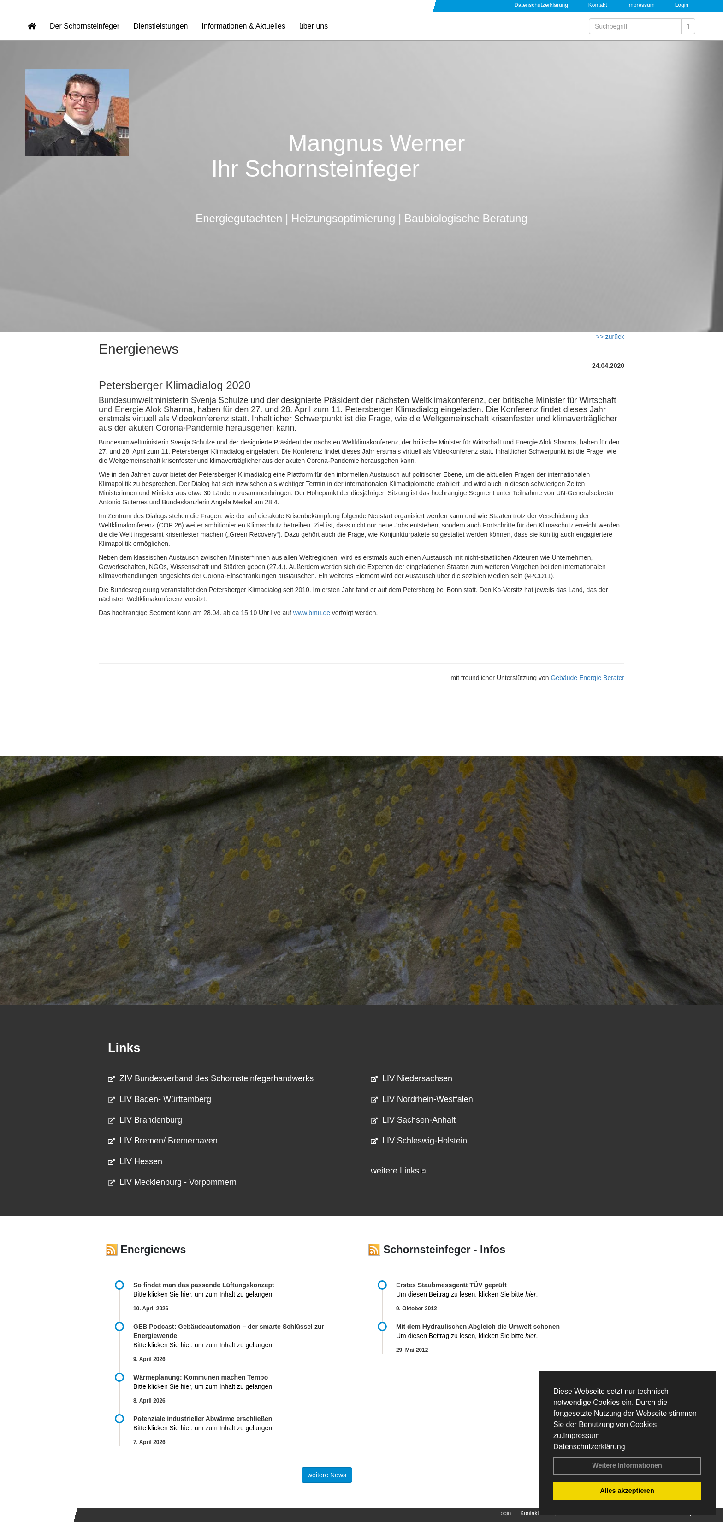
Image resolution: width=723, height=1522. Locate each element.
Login (681, 5)
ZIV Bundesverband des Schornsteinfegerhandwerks (211, 1078)
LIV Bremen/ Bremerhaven (163, 1140)
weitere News (327, 1475)
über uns (313, 35)
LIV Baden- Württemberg (159, 1099)
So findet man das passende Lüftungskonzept (203, 1285)
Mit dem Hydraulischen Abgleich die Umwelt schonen (478, 1326)
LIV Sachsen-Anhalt (413, 1120)
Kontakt (597, 5)
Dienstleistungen (160, 35)
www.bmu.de (311, 612)
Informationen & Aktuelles (243, 35)
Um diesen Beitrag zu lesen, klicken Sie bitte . (467, 1294)
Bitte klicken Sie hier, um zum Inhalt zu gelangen (202, 1294)
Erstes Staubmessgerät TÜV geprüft (451, 1285)
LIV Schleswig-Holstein (419, 1140)
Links (124, 1048)
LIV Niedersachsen (411, 1078)
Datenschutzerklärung (589, 1447)
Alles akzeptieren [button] (627, 1490)
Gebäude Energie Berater (587, 677)
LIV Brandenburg (145, 1120)
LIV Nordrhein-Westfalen (422, 1099)
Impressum (581, 1435)
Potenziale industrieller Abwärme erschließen (202, 1418)
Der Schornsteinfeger (84, 35)
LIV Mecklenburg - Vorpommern (172, 1182)
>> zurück (610, 336)
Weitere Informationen (627, 1465)
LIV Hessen (135, 1161)
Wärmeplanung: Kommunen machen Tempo (200, 1377)
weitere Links (398, 1170)
